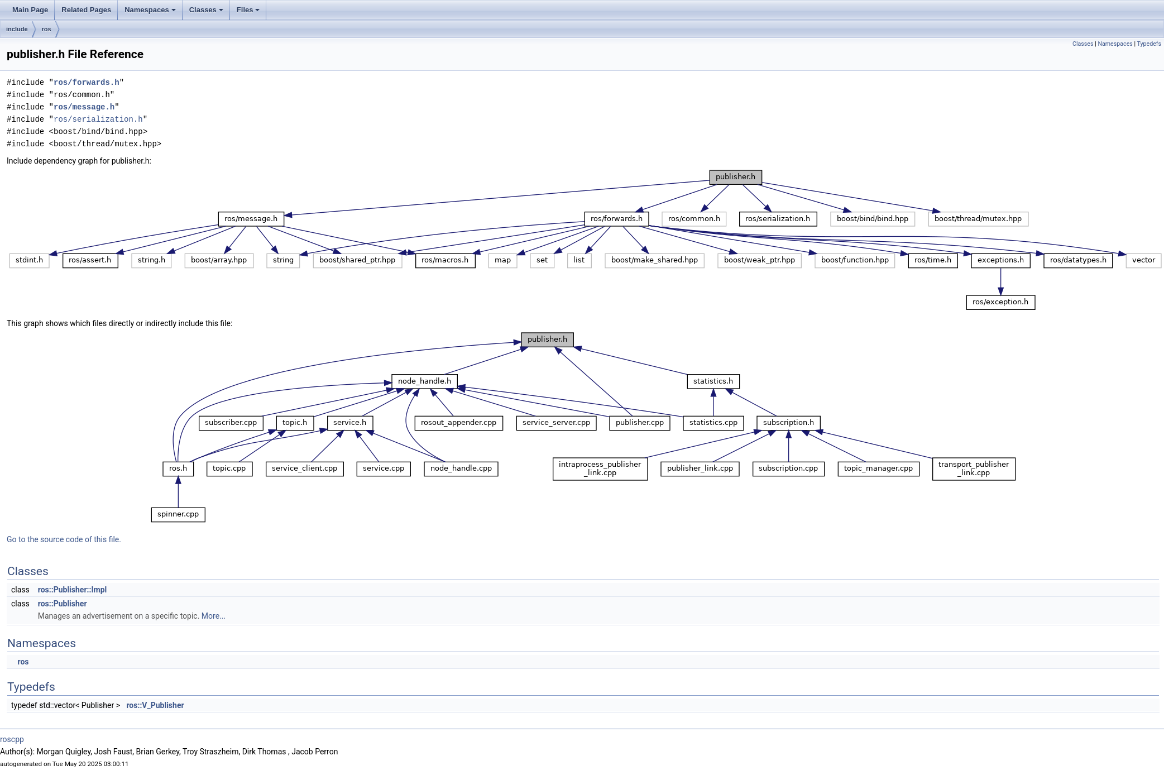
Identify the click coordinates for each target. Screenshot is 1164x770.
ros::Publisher (62, 603)
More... (214, 615)
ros (46, 29)
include (17, 29)
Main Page (30, 10)
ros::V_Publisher (155, 705)
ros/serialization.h (98, 119)
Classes (206, 10)
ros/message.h (84, 107)
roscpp (12, 739)
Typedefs (1149, 43)
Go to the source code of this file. (64, 539)
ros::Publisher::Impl (72, 589)
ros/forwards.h (86, 82)
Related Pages (86, 10)
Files (248, 10)
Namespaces (150, 10)
